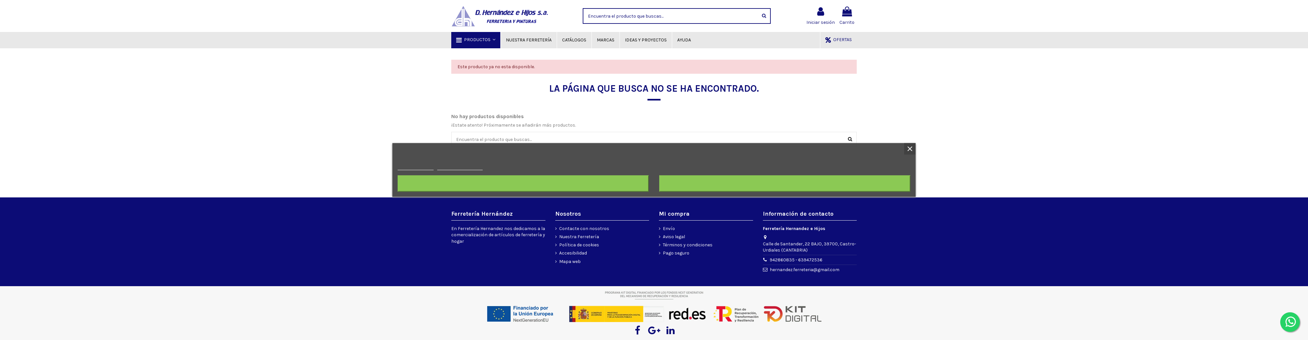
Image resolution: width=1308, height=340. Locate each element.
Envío (669, 228)
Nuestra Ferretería (579, 237)
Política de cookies (579, 245)
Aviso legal (674, 237)
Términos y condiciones (688, 245)
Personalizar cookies (459, 167)
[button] (475, 40)
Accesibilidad (573, 253)
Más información (416, 167)
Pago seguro (676, 253)
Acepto (785, 183)
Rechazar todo (523, 183)
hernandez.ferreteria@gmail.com (804, 269)
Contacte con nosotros (584, 228)
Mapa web (570, 261)
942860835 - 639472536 (796, 260)
